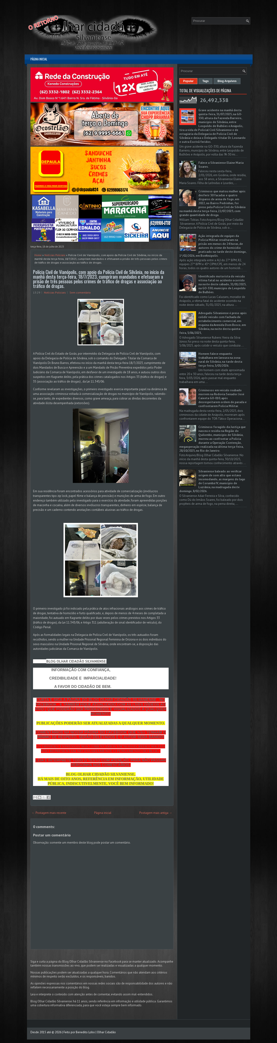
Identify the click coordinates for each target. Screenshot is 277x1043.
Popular (188, 81)
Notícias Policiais (54, 255)
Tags (205, 81)
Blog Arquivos (227, 81)
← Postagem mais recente (49, 813)
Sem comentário (80, 292)
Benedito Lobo (85, 1032)
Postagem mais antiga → (155, 813)
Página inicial (38, 59)
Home (38, 255)
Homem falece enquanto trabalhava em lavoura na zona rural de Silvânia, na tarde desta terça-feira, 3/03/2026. (220, 360)
